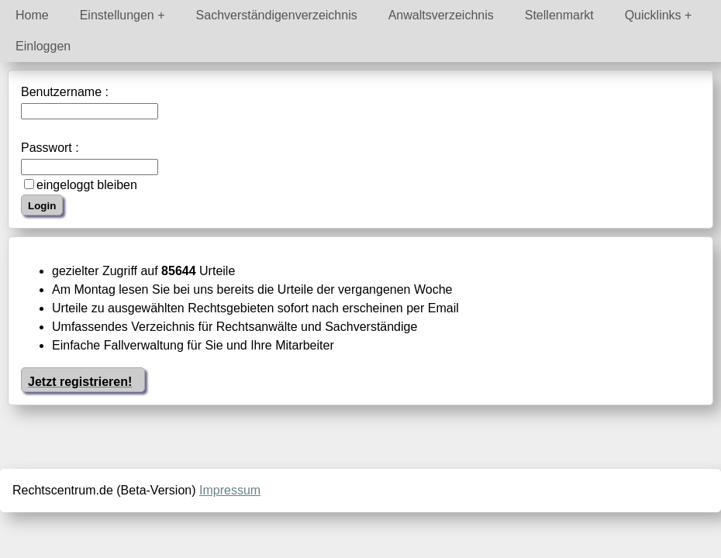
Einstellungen (117, 15)
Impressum (229, 490)
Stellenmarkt (559, 15)
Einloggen (43, 46)
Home (32, 15)
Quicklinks (653, 15)
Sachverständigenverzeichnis (276, 15)
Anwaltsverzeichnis (441, 15)
